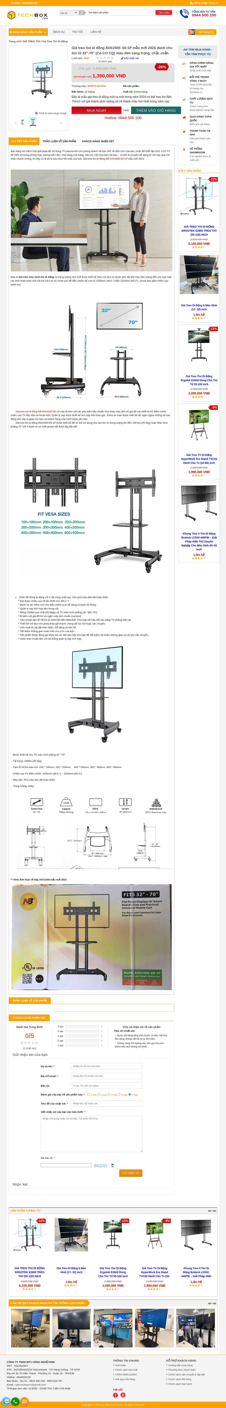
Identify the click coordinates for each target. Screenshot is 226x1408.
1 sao (94, 1094)
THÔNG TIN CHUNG (126, 1360)
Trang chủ (15, 41)
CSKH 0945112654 (126, 1374)
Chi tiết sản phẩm (24, 141)
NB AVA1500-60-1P (117, 158)
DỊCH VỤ (59, 31)
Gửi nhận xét (131, 1172)
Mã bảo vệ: (48, 1158)
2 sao (104, 1094)
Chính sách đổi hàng (179, 1379)
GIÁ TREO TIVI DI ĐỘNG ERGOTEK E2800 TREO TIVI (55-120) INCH (199, 230)
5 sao (135, 1094)
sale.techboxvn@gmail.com (30, 1384)
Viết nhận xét (130, 58)
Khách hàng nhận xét (98, 141)
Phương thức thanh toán (181, 1369)
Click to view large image (53, 113)
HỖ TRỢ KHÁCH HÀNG (181, 1360)
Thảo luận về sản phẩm (59, 141)
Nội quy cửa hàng (125, 1379)
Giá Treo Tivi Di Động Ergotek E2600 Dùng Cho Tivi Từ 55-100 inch (199, 380)
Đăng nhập (200, 3)
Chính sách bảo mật (126, 1369)
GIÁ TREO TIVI (31, 41)
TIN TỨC (77, 31)
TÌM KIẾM (163, 12)
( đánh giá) (105, 61)
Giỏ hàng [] (201, 32)
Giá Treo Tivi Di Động (54, 41)
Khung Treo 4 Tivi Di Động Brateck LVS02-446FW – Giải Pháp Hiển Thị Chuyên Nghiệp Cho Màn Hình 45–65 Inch (199, 541)
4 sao (124, 1094)
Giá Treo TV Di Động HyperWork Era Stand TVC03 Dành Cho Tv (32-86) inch (199, 458)
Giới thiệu (120, 1365)
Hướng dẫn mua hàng (180, 1365)
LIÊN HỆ (96, 31)
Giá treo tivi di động (26, 411)
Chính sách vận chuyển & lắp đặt (186, 1374)
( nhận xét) (29, 1048)
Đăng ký (213, 3)
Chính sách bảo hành (180, 1384)
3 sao (114, 1094)
